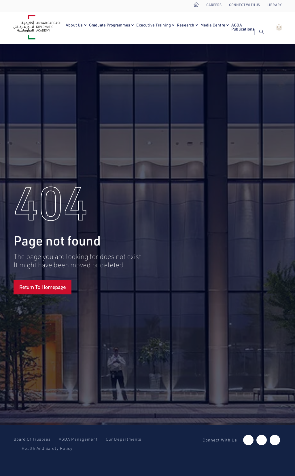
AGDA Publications (242, 27)
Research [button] (185, 25)
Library (274, 5)
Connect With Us (244, 5)
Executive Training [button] (153, 25)
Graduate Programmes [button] (110, 25)
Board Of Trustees (32, 439)
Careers (214, 5)
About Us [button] (74, 25)
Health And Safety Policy (47, 448)
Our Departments (123, 439)
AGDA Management (78, 439)
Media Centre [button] (213, 25)
